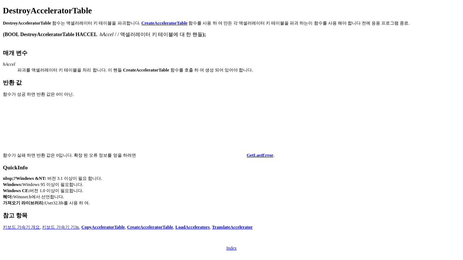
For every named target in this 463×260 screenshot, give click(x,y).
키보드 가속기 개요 (21, 227)
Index (231, 248)
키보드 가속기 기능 (60, 227)
